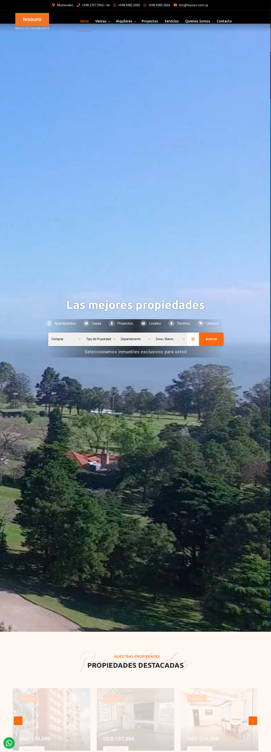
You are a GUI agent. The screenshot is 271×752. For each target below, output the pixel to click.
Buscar (211, 339)
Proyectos (150, 21)
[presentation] (18, 720)
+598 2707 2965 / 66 (93, 5)
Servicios (172, 21)
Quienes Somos (197, 21)
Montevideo (62, 5)
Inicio (84, 21)
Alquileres (124, 21)
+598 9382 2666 (156, 5)
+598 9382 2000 (126, 5)
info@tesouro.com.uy (191, 5)
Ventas (100, 21)
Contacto (224, 21)
